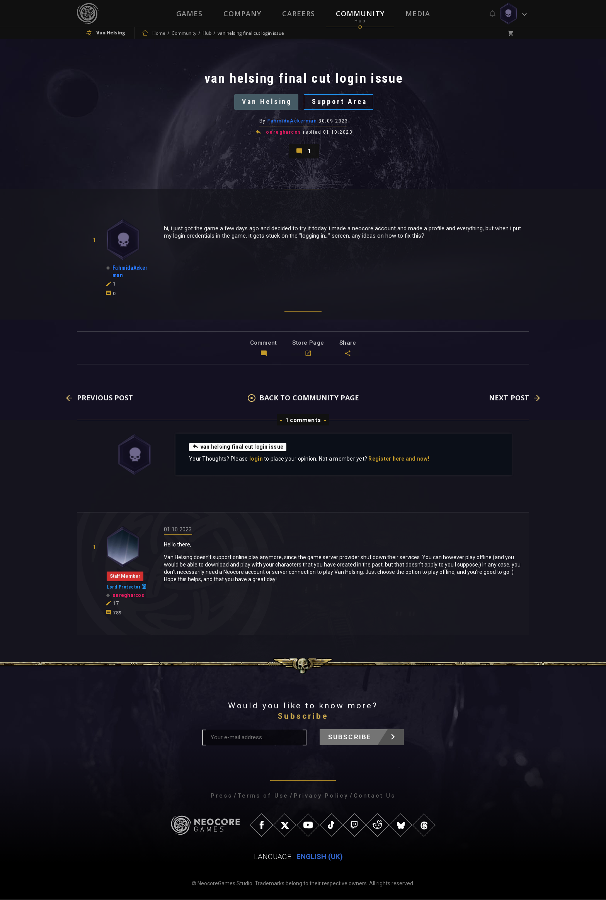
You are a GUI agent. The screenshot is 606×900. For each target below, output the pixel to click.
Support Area (340, 102)
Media (417, 13)
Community (360, 13)
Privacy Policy (321, 796)
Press (221, 796)
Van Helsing (266, 102)
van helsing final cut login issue (238, 447)
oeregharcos (283, 133)
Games (189, 13)
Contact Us (374, 796)
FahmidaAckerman (292, 121)
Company (242, 13)
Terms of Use (263, 796)
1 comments (303, 421)
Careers (298, 13)
